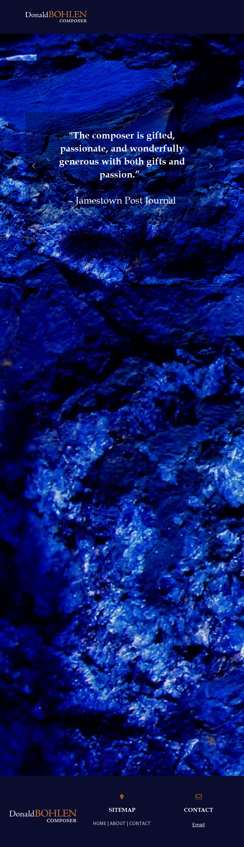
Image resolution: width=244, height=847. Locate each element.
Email (198, 824)
